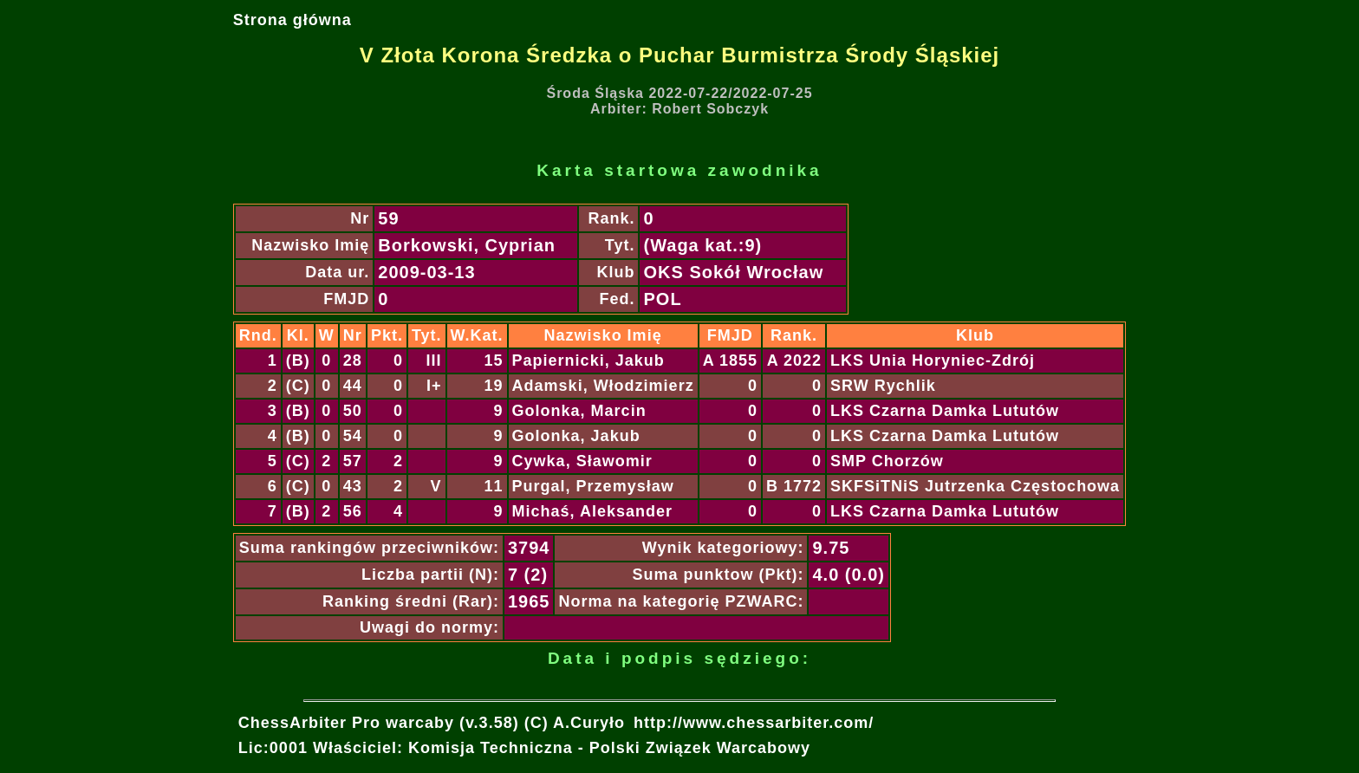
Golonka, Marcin (579, 410)
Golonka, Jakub (576, 436)
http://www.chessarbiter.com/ (754, 722)
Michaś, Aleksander (592, 511)
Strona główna (292, 20)
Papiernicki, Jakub (588, 360)
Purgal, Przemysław (593, 486)
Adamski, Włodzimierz (603, 385)
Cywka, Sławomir (582, 461)
